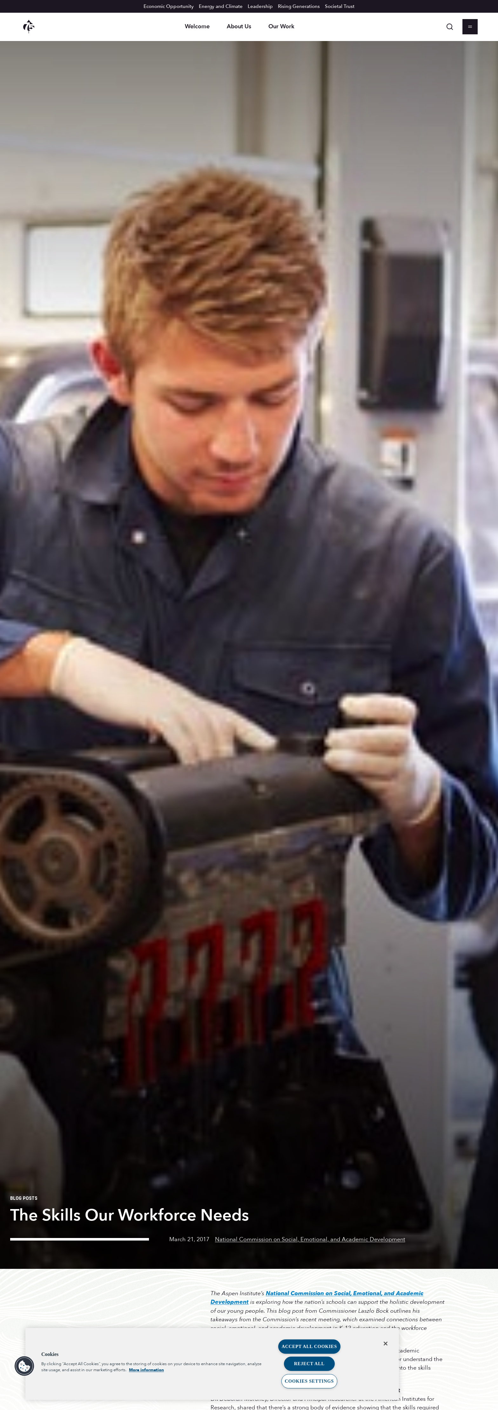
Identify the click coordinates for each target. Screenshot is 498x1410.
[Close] (386, 1344)
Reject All (309, 1363)
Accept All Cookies (309, 1346)
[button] (24, 1366)
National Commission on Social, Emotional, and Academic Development (310, 1239)
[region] (212, 1364)
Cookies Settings (309, 1381)
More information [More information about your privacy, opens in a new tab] (146, 1370)
